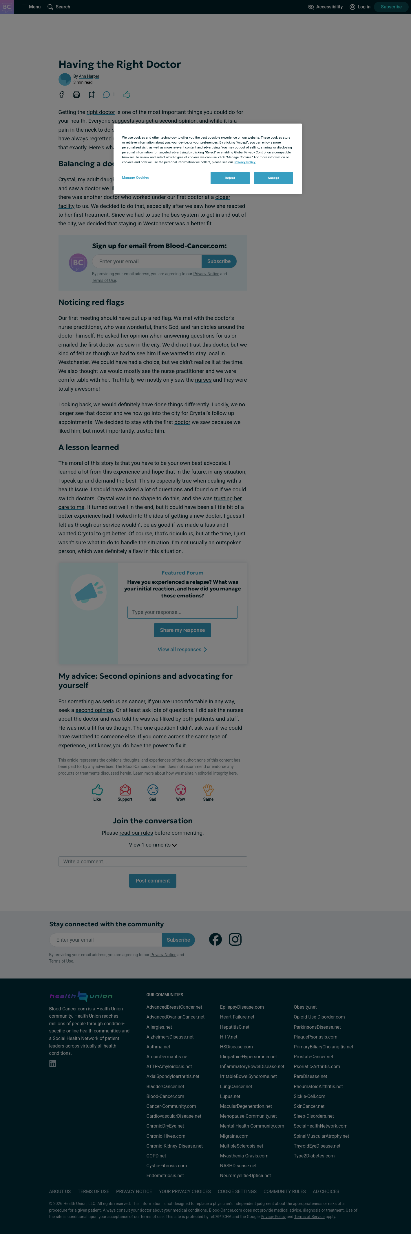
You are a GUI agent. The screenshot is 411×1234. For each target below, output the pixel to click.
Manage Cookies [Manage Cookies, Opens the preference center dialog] (135, 177)
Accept (273, 178)
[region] (208, 159)
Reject (230, 178)
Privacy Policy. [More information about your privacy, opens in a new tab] (245, 162)
